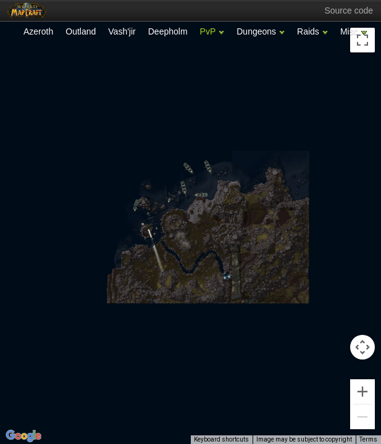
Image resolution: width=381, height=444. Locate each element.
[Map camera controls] (362, 347)
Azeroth (38, 31)
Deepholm (168, 31)
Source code (348, 10)
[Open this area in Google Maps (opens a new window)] (23, 436)
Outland (80, 31)
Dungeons (256, 31)
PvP (208, 31)
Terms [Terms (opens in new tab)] (368, 439)
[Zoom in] (362, 391)
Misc (349, 31)
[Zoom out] (362, 417)
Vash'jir (121, 31)
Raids (308, 31)
